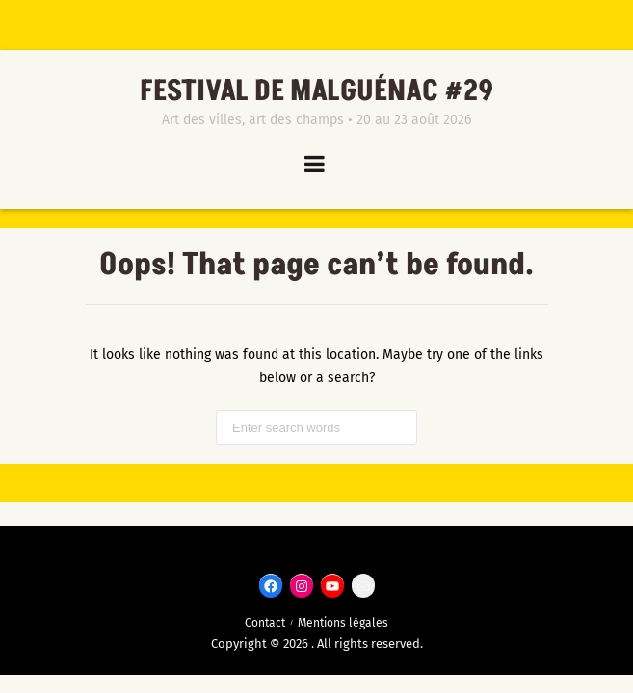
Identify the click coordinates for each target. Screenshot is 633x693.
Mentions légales (343, 622)
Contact (265, 622)
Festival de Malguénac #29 (317, 91)
